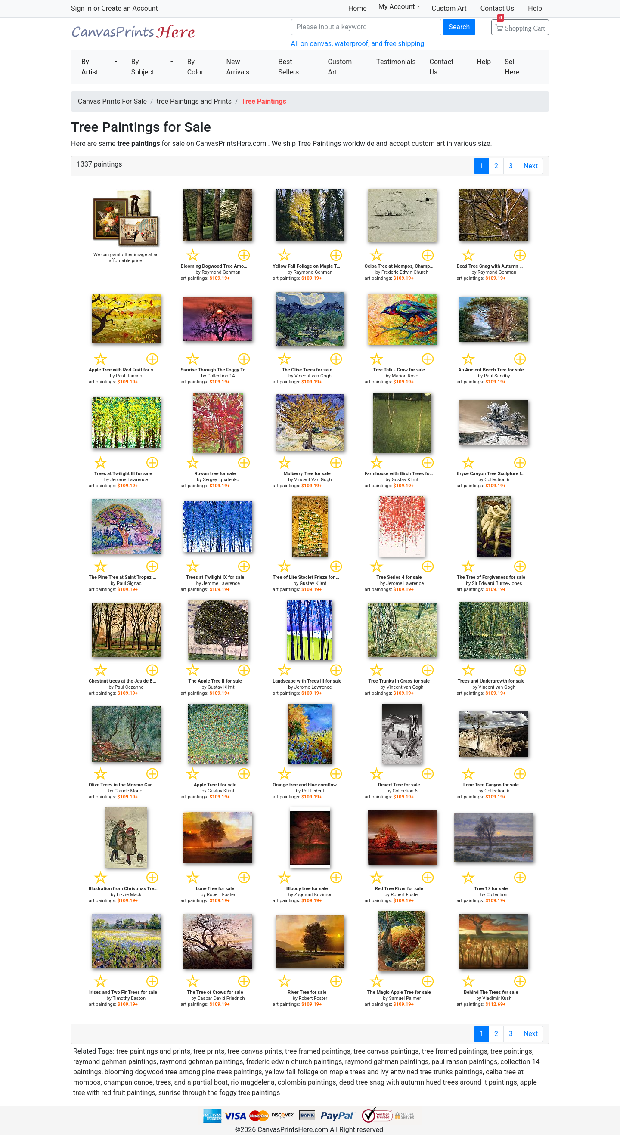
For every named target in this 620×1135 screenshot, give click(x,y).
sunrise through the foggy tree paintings (219, 1093)
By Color (195, 67)
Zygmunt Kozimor (313, 894)
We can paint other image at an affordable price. (126, 257)
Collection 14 (221, 376)
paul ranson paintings (464, 1062)
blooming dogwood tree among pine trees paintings (183, 1072)
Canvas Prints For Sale (133, 35)
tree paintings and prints (153, 1051)
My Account (399, 7)
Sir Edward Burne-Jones (497, 583)
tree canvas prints (254, 1051)
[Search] (366, 27)
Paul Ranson (129, 376)
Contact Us (497, 8)
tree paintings (511, 1051)
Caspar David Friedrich (221, 998)
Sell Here (512, 67)
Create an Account (129, 8)
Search (459, 27)
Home (357, 8)
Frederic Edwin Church (404, 272)
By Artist (89, 67)
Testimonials (395, 62)
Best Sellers (288, 67)
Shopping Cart (521, 25)
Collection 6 (496, 479)
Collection (497, 894)
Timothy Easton (129, 998)
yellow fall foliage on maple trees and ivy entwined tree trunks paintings (374, 1072)
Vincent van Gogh (313, 376)
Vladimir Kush (497, 998)
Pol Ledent (313, 791)
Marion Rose (405, 376)
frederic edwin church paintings (294, 1062)
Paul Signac (129, 583)
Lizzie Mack (129, 894)
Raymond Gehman (221, 272)
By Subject (142, 67)
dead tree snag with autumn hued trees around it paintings (428, 1082)
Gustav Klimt (404, 479)
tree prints (208, 1051)
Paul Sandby (497, 376)
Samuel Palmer (405, 998)
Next (531, 166)
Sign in (81, 8)
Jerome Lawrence (129, 479)
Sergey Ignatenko (221, 479)
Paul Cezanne (129, 687)
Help (535, 8)
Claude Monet (129, 791)
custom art (428, 143)
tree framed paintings (317, 1051)
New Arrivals (238, 67)
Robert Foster (221, 894)
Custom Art (449, 8)
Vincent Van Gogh (313, 479)
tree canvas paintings (386, 1051)
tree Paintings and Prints (194, 101)
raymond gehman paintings (115, 1062)
